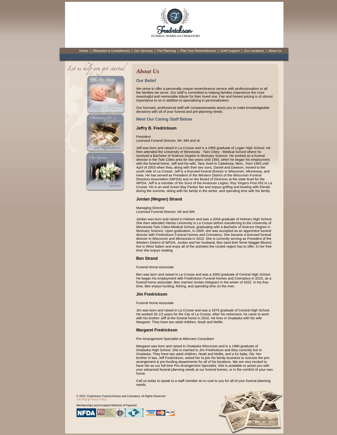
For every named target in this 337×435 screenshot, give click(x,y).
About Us (275, 51)
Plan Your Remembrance (198, 51)
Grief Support (230, 51)
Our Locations (254, 51)
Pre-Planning (166, 51)
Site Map (82, 399)
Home (83, 51)
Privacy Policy (98, 399)
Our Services (143, 51)
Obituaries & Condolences (111, 51)
